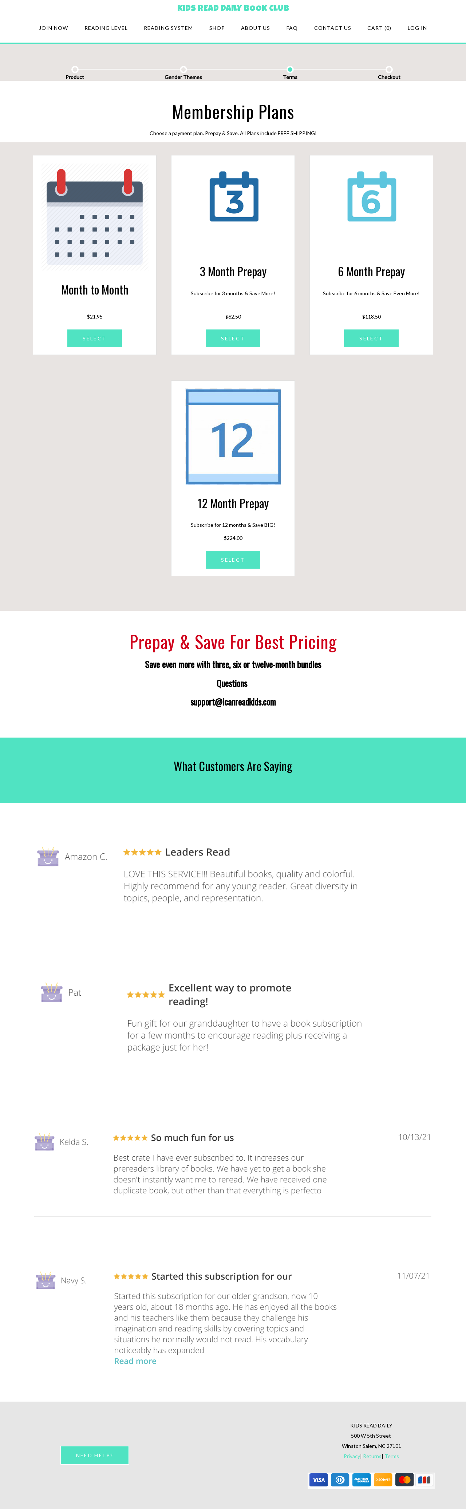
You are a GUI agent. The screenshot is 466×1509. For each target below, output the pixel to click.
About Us (255, 28)
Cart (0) (379, 28)
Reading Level (106, 28)
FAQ (292, 28)
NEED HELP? (94, 1455)
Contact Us (332, 28)
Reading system (168, 28)
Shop (217, 28)
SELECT (94, 338)
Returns (372, 1456)
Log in (417, 28)
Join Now (53, 28)
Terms (391, 1456)
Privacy (352, 1456)
